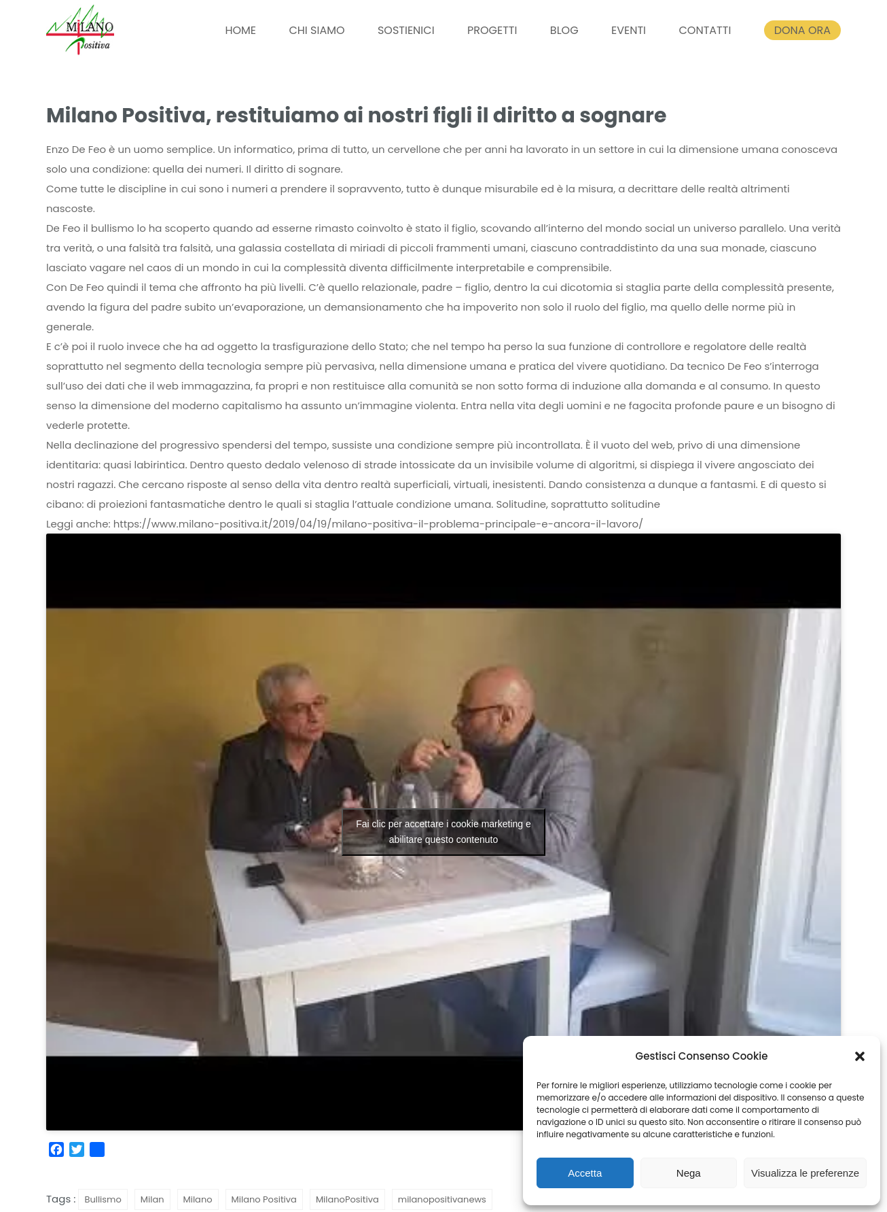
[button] (860, 1056)
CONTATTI (704, 30)
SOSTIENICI (406, 30)
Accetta (585, 1173)
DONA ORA (802, 30)
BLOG (564, 30)
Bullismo (102, 1199)
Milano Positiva (264, 1199)
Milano (198, 1199)
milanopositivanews (442, 1199)
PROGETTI (492, 30)
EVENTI (628, 30)
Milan (152, 1199)
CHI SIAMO (316, 30)
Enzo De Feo (76, 149)
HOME (240, 30)
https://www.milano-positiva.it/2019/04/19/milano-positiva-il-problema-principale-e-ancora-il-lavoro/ (378, 524)
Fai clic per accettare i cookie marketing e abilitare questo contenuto (443, 831)
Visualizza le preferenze (805, 1173)
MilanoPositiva (347, 1199)
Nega (688, 1173)
